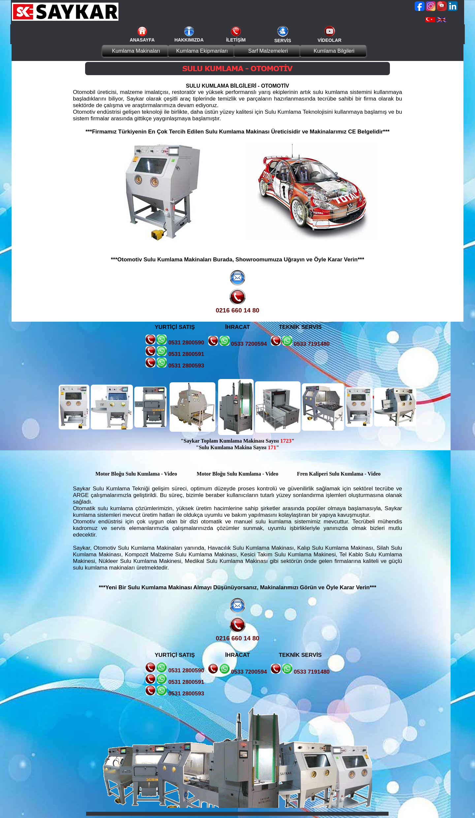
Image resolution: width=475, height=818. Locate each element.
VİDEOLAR (329, 40)
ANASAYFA (142, 40)
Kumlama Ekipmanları (202, 51)
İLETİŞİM (235, 40)
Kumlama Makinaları (136, 51)
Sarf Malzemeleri (268, 51)
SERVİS (282, 40)
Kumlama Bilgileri (334, 51)
